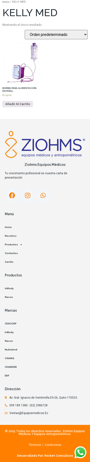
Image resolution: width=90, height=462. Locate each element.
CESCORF (11, 323)
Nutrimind (11, 349)
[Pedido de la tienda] (56, 34)
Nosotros (11, 235)
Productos (13, 244)
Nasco (9, 297)
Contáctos (11, 253)
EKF (7, 375)
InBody (9, 288)
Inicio (5, 1)
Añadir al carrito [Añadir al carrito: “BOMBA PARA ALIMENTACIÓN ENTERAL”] (17, 104)
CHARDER (11, 367)
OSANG (9, 358)
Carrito (9, 262)
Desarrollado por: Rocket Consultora (45, 455)
